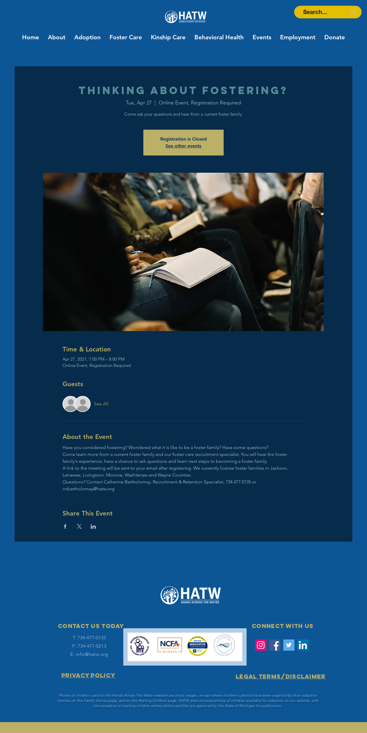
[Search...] (315, 12)
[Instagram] (260, 645)
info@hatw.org (92, 654)
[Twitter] (288, 645)
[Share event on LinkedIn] (93, 526)
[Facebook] (274, 645)
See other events (183, 146)
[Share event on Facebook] (65, 526)
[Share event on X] (79, 526)
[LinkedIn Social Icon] (303, 645)
